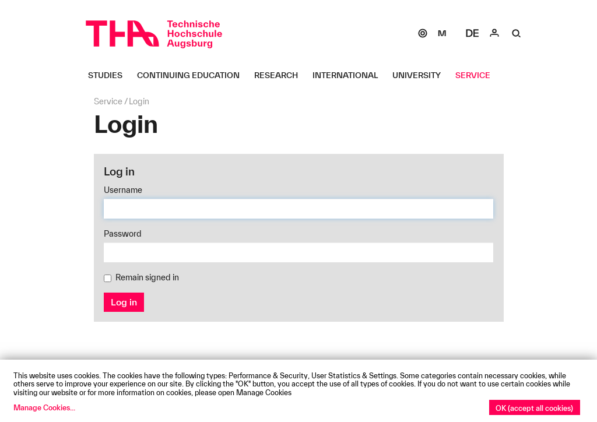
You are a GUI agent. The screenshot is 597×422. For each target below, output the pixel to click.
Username (123, 190)
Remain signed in (141, 277)
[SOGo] (423, 33)
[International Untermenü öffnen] (349, 75)
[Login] (494, 33)
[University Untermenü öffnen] (420, 75)
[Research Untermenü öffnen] (280, 75)
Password (123, 233)
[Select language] (472, 33)
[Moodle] (442, 33)
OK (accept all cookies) (534, 408)
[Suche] (516, 33)
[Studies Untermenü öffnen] (109, 75)
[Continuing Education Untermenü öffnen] (192, 75)
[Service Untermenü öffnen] (477, 75)
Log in (124, 302)
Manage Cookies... (44, 407)
